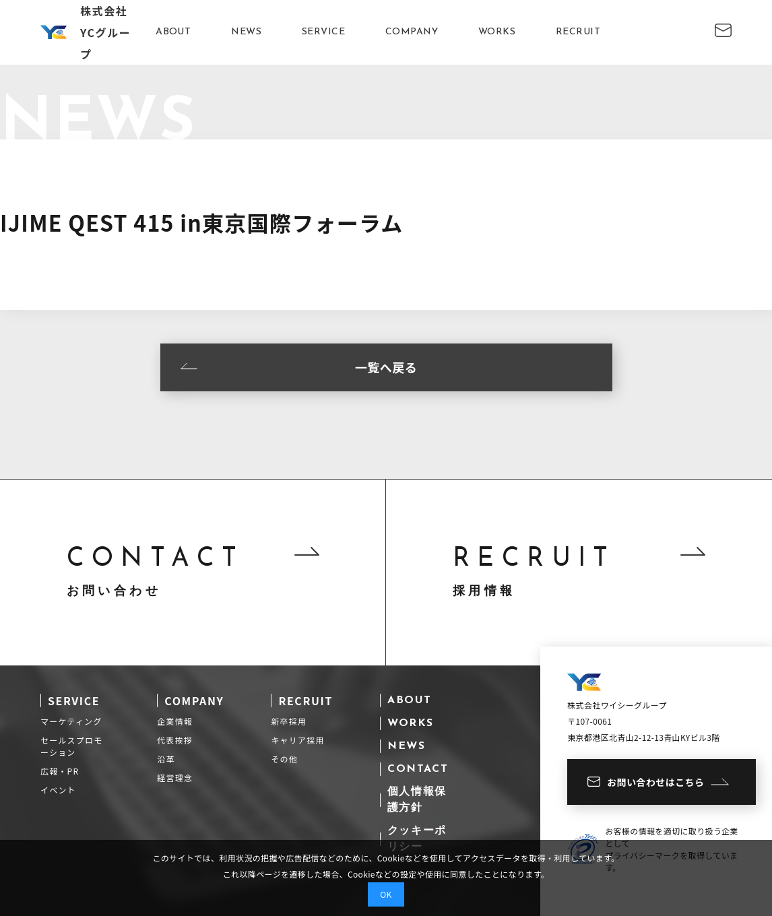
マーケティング (71, 721)
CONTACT (417, 769)
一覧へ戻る (299, 367)
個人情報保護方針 (417, 800)
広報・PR (59, 771)
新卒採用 (289, 721)
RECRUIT (578, 32)
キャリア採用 (297, 740)
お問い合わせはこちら (658, 782)
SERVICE (323, 32)
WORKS (496, 32)
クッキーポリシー (417, 839)
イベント (58, 789)
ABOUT (173, 32)
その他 (284, 758)
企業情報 (175, 721)
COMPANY (411, 32)
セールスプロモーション (71, 746)
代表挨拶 (175, 740)
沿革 (165, 758)
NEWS (246, 32)
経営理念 (175, 777)
